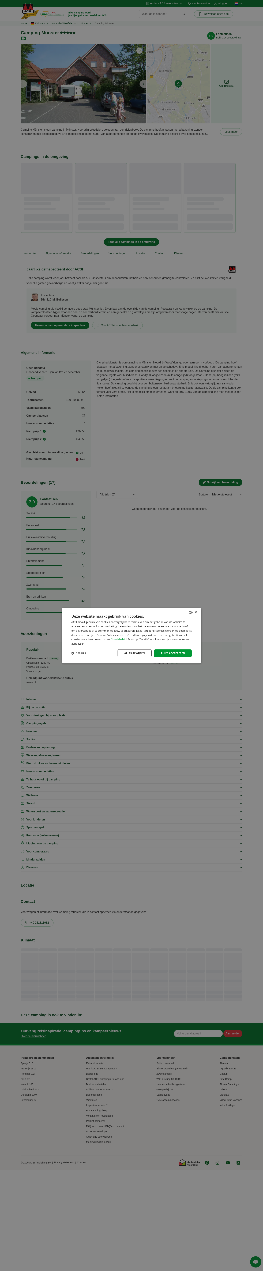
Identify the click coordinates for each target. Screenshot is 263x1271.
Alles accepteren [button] (173, 653)
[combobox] (191, 612)
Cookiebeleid (118, 639)
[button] (78, 653)
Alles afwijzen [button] (134, 653)
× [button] (195, 612)
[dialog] (131, 635)
